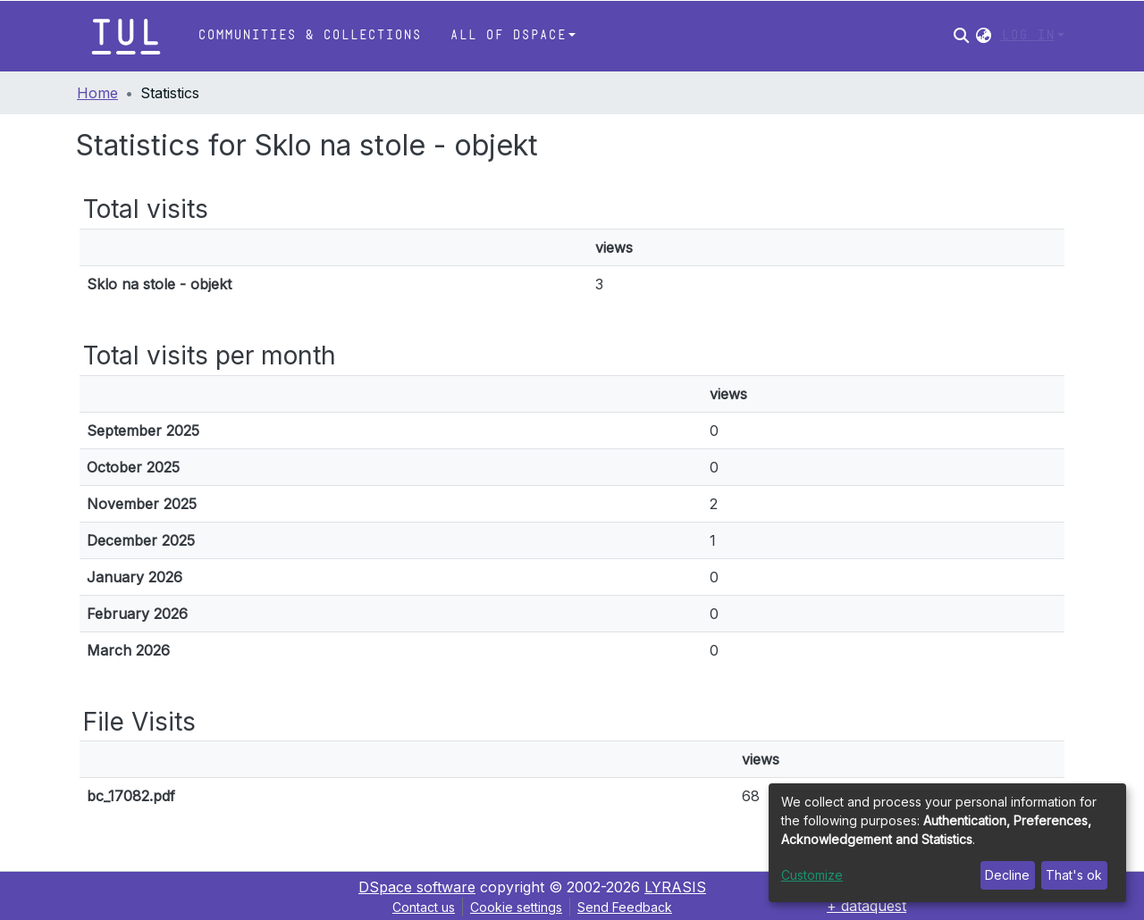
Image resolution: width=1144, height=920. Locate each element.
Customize (812, 874)
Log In (1028, 35)
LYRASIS (675, 887)
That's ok (1074, 874)
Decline (1007, 874)
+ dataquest (866, 906)
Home (97, 93)
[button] (984, 36)
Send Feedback (624, 907)
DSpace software (416, 887)
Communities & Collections (309, 35)
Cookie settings (516, 907)
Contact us (423, 907)
